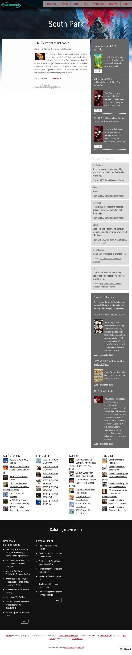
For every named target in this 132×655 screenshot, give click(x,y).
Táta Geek (110, 4)
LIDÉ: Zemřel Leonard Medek (112, 180)
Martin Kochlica (51, 49)
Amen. (96, 191)
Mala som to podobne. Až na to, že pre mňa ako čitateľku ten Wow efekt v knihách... (110, 232)
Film (78, 4)
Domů (4, 35)
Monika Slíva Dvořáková (68, 635)
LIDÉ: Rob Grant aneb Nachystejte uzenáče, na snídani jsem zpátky (16, 486)
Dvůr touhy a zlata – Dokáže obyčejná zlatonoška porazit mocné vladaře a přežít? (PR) (17, 552)
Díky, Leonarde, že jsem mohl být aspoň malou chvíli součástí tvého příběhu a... (109, 172)
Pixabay (80, 647)
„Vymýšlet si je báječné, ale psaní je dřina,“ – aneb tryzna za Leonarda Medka (17, 582)
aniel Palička (106, 635)
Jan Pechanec (98, 165)
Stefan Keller (69, 647)
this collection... (99, 250)
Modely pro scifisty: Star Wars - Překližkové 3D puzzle (115, 476)
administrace (77, 638)
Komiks (66, 4)
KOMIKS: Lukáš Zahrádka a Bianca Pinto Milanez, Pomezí (82, 482)
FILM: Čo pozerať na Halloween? (52, 43)
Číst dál (98, 71)
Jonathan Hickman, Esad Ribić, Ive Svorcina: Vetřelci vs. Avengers (18, 563)
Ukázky (125, 4)
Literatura (36, 4)
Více (24, 621)
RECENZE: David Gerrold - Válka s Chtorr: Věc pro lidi (16, 469)
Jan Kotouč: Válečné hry (15, 597)
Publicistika (93, 4)
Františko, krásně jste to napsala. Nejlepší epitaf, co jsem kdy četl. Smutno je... (108, 210)
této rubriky (102, 302)
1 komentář (56, 78)
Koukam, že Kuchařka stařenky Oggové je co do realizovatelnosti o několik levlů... (109, 275)
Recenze (52, 4)
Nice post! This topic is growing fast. (110, 254)
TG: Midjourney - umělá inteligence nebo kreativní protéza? (114, 493)
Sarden (9, 635)
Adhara (95, 225)
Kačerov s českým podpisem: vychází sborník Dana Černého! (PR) (17, 604)
